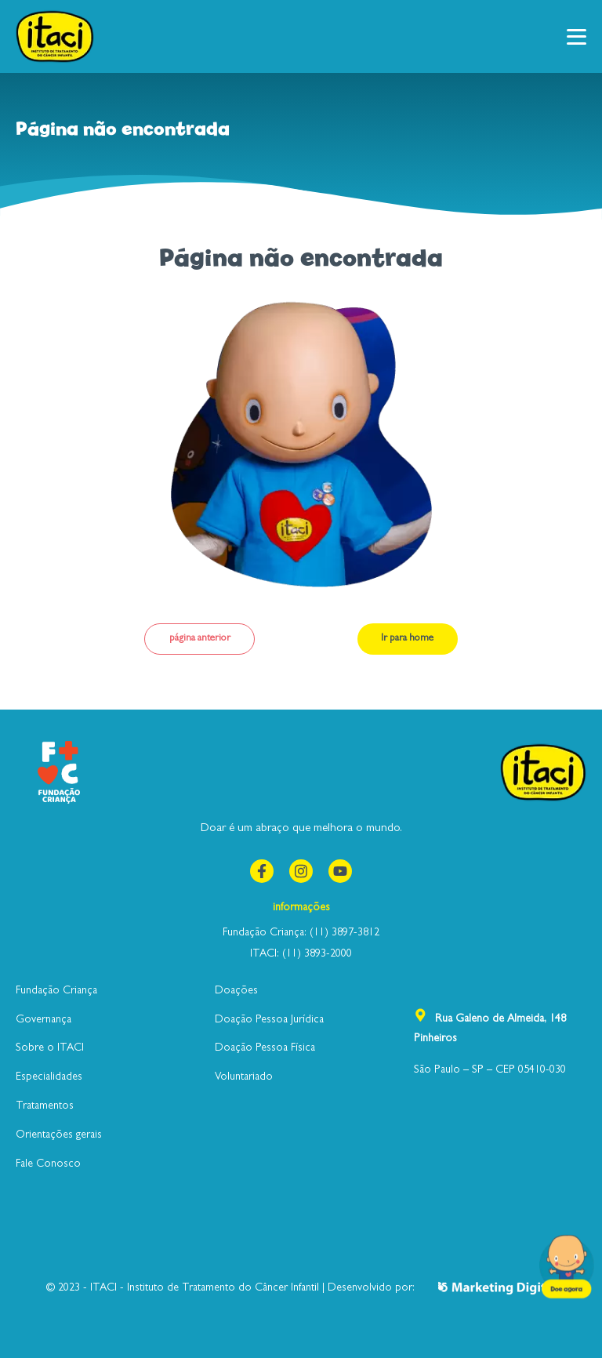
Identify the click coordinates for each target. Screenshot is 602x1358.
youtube (337, 869)
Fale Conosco (48, 1164)
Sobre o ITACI (50, 1048)
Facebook (259, 869)
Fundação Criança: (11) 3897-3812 (301, 933)
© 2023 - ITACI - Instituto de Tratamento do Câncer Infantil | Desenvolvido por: (301, 1287)
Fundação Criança (56, 991)
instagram (298, 869)
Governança (43, 1020)
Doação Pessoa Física (265, 1048)
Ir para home (407, 639)
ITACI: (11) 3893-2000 (301, 954)
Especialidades (49, 1077)
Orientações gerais (59, 1135)
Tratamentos (45, 1106)
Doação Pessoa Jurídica (269, 1020)
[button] (576, 37)
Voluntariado (244, 1077)
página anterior (199, 639)
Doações (236, 991)
